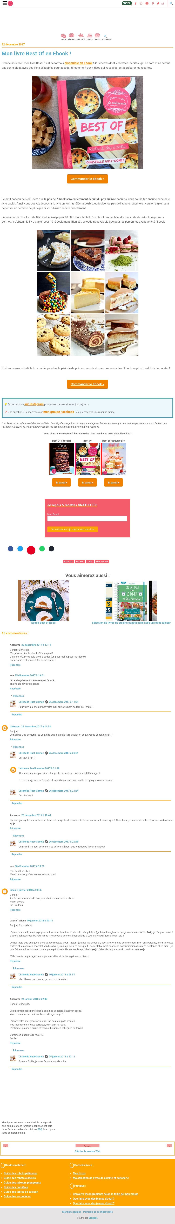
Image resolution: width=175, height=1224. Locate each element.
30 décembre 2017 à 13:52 (29, 866)
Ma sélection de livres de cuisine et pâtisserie (101, 1178)
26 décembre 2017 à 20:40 (63, 841)
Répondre (15, 665)
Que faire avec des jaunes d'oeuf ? (93, 1203)
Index (63, 39)
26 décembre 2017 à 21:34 (63, 790)
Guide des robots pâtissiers (20, 1173)
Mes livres (79, 1173)
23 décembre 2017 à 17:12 (36, 645)
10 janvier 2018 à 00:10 (40, 920)
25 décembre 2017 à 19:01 (29, 675)
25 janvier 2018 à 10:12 (62, 1056)
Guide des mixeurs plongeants (22, 1182)
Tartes (89, 39)
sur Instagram (34, 404)
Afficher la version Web (87, 1151)
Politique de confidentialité (98, 1212)
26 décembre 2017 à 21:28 (44, 768)
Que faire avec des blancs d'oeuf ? (93, 1198)
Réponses (18, 695)
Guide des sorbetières (17, 1196)
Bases (97, 39)
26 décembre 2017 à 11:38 (36, 726)
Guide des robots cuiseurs (20, 1178)
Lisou (13, 890)
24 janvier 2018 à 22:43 (34, 999)
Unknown (15, 726)
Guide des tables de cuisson (21, 1191)
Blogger (93, 1217)
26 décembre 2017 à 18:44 (36, 815)
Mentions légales (71, 1212)
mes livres (102, 561)
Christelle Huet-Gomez (31, 702)
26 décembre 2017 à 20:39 (63, 753)
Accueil (87, 1146)
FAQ (40, 1129)
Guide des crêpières (16, 1187)
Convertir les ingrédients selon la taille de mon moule (105, 1194)
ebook (80, 561)
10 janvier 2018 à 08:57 (62, 974)
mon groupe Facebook (58, 412)
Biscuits (81, 39)
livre (90, 561)
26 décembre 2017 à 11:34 (63, 702)
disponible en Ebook (78, 63)
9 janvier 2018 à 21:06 (29, 890)
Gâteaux (72, 39)
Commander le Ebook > (87, 179)
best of (68, 561)
